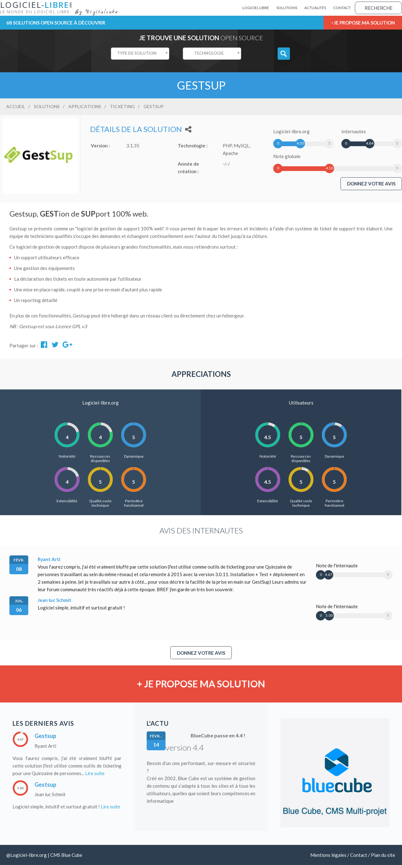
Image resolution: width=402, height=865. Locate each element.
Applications (84, 106)
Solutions (286, 7)
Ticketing (122, 106)
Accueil (15, 106)
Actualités (315, 7)
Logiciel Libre (255, 7)
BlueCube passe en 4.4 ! (218, 735)
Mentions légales (328, 855)
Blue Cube (71, 855)
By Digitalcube (96, 12)
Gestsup (45, 735)
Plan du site (383, 855)
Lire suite (95, 773)
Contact (342, 7)
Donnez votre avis (371, 183)
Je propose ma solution (364, 22)
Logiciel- (37, 7)
